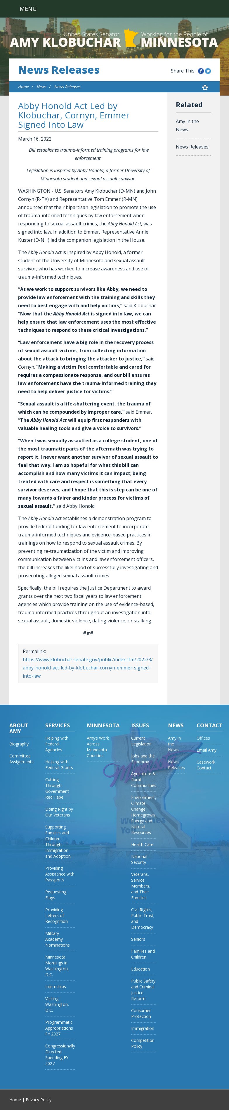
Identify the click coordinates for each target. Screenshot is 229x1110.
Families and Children (143, 954)
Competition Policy (143, 1043)
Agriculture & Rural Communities (143, 779)
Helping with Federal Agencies (56, 743)
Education (140, 969)
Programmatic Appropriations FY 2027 (59, 1028)
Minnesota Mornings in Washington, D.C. (57, 965)
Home (23, 86)
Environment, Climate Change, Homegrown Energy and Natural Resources (143, 815)
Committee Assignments (21, 758)
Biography (19, 744)
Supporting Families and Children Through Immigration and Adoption (58, 841)
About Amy (18, 728)
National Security (139, 859)
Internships (55, 986)
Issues (140, 725)
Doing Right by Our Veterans (59, 812)
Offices (203, 738)
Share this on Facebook (201, 71)
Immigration (142, 1028)
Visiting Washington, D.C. (57, 1004)
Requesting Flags (55, 894)
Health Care (142, 844)
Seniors (138, 939)
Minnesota (103, 725)
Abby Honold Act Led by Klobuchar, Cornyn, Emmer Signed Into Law (74, 115)
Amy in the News (187, 125)
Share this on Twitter (208, 71)
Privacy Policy (38, 1099)
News (41, 86)
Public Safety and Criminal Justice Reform (143, 989)
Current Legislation (141, 741)
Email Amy (206, 750)
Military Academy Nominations (57, 939)
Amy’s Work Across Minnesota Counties (98, 746)
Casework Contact (206, 765)
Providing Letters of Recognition (56, 915)
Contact (210, 725)
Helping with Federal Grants (59, 764)
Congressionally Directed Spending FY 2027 (60, 1054)
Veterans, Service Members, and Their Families (140, 885)
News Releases (59, 69)
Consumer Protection (141, 1013)
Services (57, 725)
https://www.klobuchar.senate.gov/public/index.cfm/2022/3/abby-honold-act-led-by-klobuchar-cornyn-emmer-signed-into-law (88, 667)
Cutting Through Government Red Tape (57, 788)
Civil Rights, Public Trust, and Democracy (143, 918)
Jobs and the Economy (143, 758)
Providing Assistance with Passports (59, 874)
